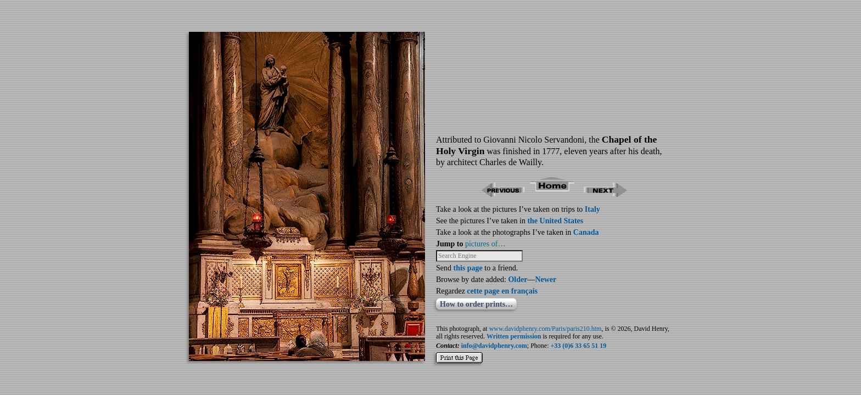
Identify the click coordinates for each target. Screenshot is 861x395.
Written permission (514, 336)
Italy (592, 209)
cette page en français (502, 291)
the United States (555, 221)
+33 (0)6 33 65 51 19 (579, 345)
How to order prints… (476, 304)
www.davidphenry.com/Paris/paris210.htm (545, 328)
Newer (545, 279)
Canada (586, 232)
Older (517, 279)
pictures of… (485, 244)
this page (468, 268)
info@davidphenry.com (494, 345)
